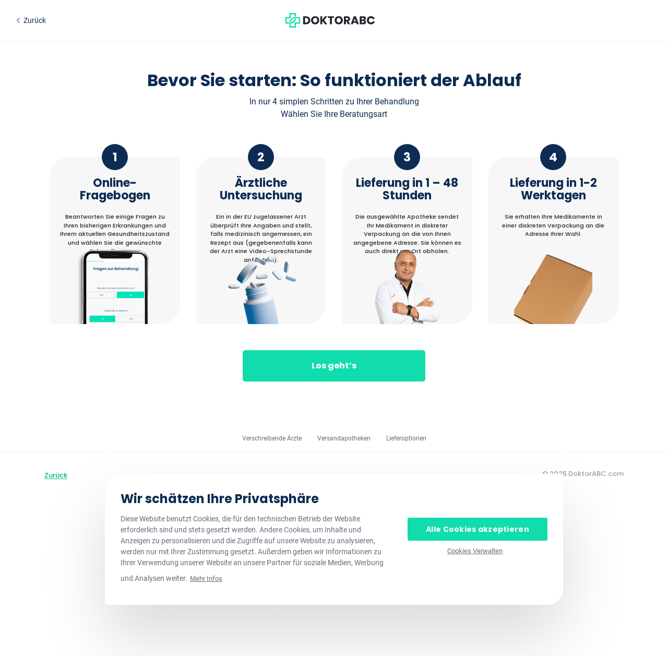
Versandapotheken (344, 438)
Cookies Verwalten (475, 551)
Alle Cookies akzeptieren (477, 529)
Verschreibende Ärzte (272, 438)
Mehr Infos (206, 578)
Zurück (55, 475)
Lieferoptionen (406, 438)
